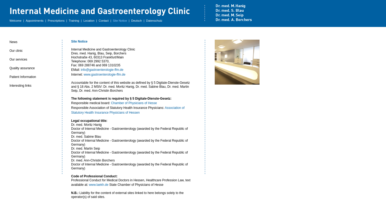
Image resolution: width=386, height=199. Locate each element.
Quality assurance (22, 68)
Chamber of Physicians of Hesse (134, 103)
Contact (104, 20)
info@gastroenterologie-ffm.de (102, 70)
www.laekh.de (98, 185)
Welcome (15, 20)
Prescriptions (56, 20)
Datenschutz (154, 20)
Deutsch (136, 20)
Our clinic (16, 51)
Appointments (34, 20)
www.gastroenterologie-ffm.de (104, 74)
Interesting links (20, 85)
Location (89, 20)
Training (74, 20)
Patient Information (22, 77)
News (13, 42)
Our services (18, 59)
